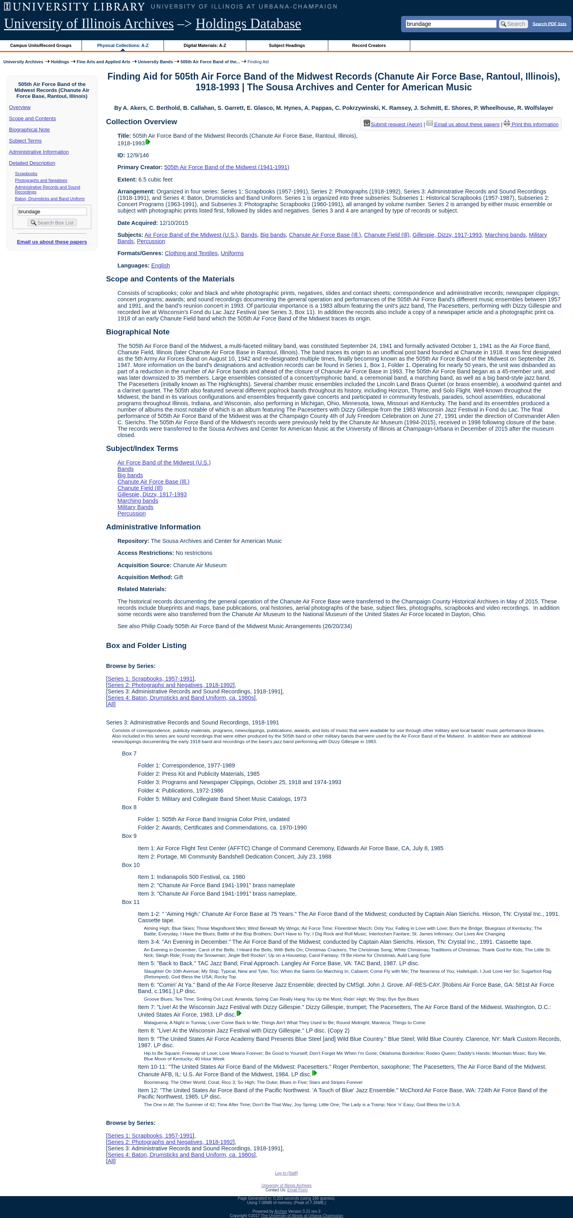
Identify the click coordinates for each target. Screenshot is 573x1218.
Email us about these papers (52, 242)
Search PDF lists (550, 23)
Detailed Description (32, 163)
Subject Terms (25, 141)
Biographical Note (29, 130)
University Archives (23, 61)
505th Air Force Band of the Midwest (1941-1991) (226, 167)
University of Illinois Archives (89, 23)
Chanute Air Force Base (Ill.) (325, 235)
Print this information (531, 124)
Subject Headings (287, 45)
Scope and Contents (32, 118)
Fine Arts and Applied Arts (104, 61)
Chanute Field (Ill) (386, 235)
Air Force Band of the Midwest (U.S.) (191, 235)
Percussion (151, 241)
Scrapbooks (26, 173)
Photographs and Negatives (41, 180)
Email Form (297, 1190)
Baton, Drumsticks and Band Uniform (50, 198)
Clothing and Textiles (191, 253)
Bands (249, 235)
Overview (20, 107)
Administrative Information (39, 152)
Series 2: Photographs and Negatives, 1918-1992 (170, 685)
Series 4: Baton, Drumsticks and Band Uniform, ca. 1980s (180, 698)
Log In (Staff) (286, 1173)
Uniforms (232, 253)
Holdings (60, 61)
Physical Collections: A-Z (122, 45)
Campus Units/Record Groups (41, 45)
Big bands (273, 235)
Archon (281, 1211)
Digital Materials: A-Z (204, 45)
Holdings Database (248, 23)
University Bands (155, 61)
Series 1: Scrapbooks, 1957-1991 (150, 678)
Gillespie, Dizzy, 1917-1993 (447, 235)
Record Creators (369, 45)
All (110, 704)
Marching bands (505, 235)
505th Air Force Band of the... (210, 61)
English (160, 265)
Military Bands (135, 507)
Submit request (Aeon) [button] (393, 124)
